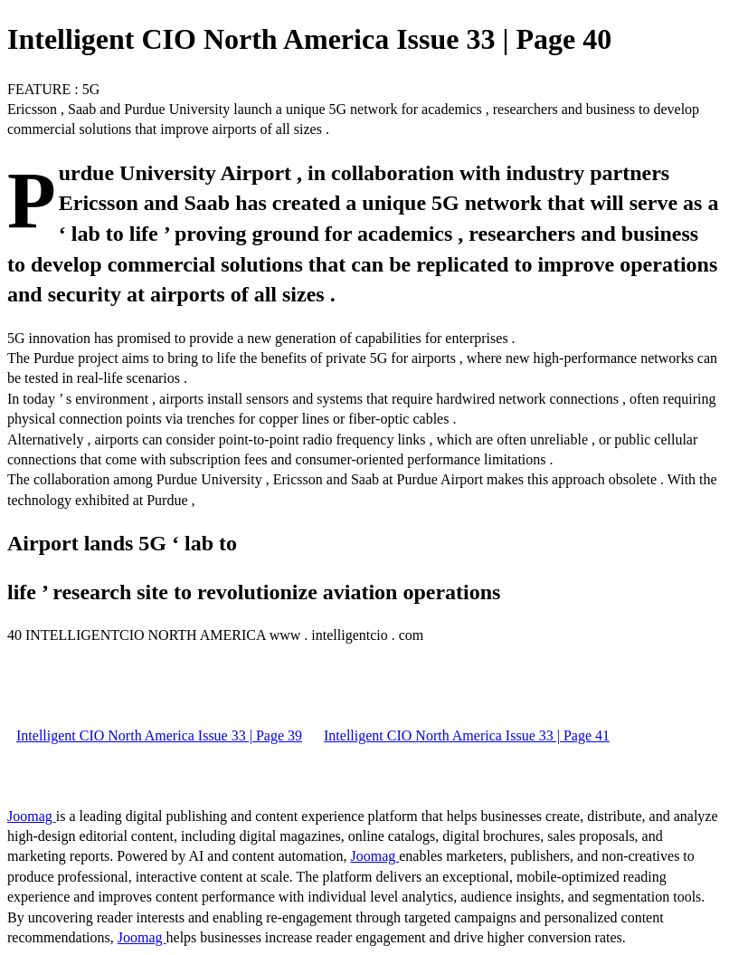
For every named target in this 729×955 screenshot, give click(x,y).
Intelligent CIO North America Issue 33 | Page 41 (467, 735)
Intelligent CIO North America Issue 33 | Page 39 (159, 735)
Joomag (31, 816)
